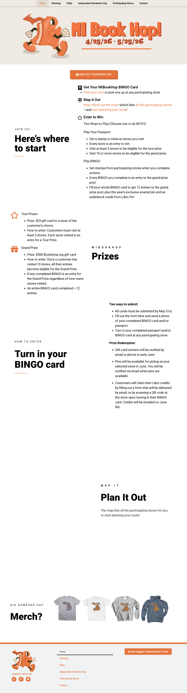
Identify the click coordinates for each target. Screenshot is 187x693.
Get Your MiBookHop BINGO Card (111, 87)
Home (42, 3)
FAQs (69, 3)
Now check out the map (100, 105)
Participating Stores (123, 3)
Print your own (94, 92)
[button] (56, 610)
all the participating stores (153, 105)
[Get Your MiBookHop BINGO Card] (80, 88)
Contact (144, 3)
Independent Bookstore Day (92, 3)
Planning (56, 3)
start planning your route (109, 110)
